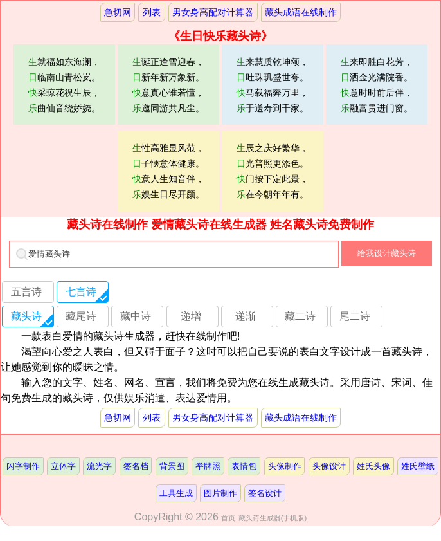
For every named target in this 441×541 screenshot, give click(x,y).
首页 (228, 518)
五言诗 (26, 291)
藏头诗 (26, 316)
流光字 (99, 466)
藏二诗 (300, 316)
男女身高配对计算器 (212, 12)
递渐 (245, 316)
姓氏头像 (373, 466)
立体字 (63, 466)
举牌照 (208, 466)
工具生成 (176, 493)
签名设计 (265, 493)
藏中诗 (135, 316)
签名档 (135, 466)
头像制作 (285, 466)
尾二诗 (354, 316)
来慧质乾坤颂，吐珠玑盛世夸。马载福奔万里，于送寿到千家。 (273, 85)
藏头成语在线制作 (301, 12)
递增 (191, 316)
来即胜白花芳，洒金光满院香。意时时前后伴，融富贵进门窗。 (377, 85)
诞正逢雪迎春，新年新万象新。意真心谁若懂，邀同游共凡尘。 (168, 85)
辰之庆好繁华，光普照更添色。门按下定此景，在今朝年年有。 (273, 171)
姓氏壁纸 (418, 466)
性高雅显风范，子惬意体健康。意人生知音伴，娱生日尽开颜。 (168, 171)
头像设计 (329, 466)
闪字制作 (23, 466)
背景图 (171, 466)
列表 (152, 12)
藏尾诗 (81, 316)
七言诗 (81, 291)
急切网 (117, 12)
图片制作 (220, 493)
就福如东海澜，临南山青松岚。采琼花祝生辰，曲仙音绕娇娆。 (64, 85)
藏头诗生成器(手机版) (273, 518)
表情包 (243, 466)
